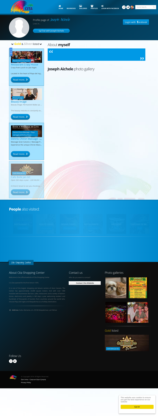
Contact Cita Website (85, 283)
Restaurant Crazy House (24, 64)
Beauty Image (19, 101)
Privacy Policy (26, 382)
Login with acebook (136, 22)
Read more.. (20, 79)
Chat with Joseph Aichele (51, 30)
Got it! (137, 407)
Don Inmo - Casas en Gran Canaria (33, 379)
